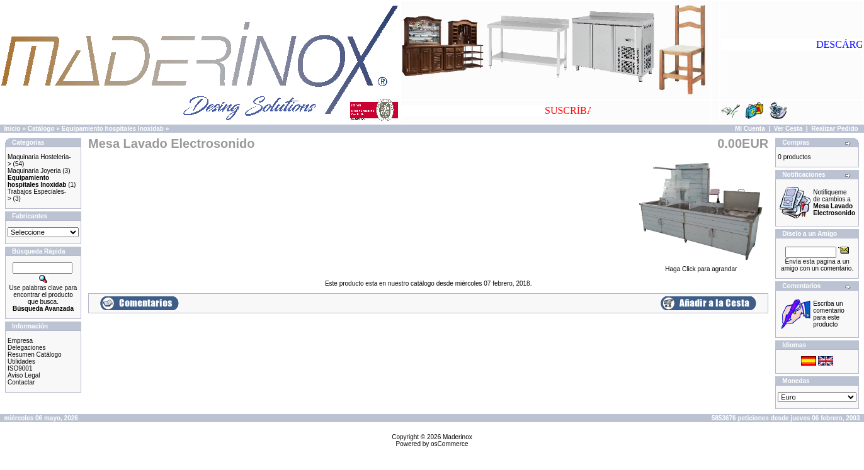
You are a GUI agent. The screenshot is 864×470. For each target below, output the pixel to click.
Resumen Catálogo (35, 354)
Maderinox (457, 437)
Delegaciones (27, 347)
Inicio (12, 128)
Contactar (21, 382)
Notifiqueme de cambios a (834, 202)
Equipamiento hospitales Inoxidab (113, 128)
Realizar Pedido (834, 128)
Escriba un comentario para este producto (828, 314)
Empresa (20, 340)
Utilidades (21, 361)
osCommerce (449, 443)
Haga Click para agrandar (701, 266)
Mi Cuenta (750, 128)
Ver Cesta (788, 128)
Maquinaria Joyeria (34, 170)
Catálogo (41, 128)
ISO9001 (20, 368)
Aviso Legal (24, 375)
